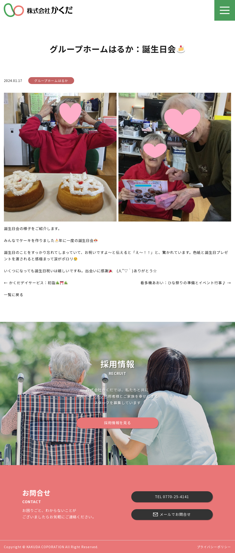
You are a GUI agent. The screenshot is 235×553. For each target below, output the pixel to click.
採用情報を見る (117, 422)
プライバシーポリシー (214, 546)
